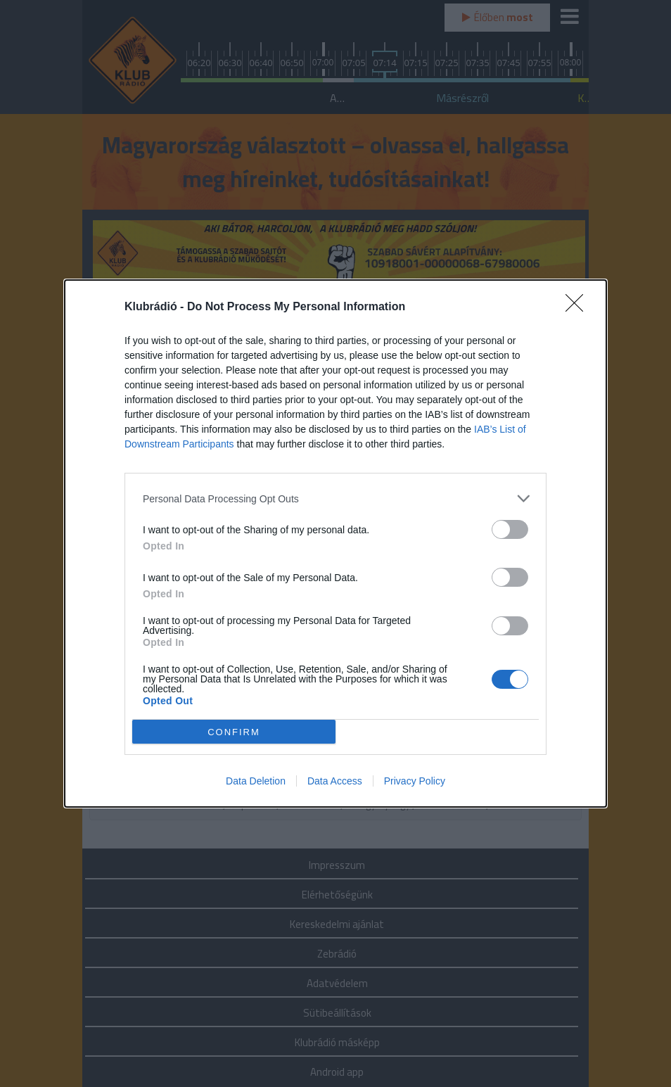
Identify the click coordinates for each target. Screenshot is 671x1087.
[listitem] (335, 498)
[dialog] (335, 543)
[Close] (578, 307)
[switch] (510, 529)
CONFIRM (233, 731)
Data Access (334, 781)
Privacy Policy (414, 781)
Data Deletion (256, 781)
